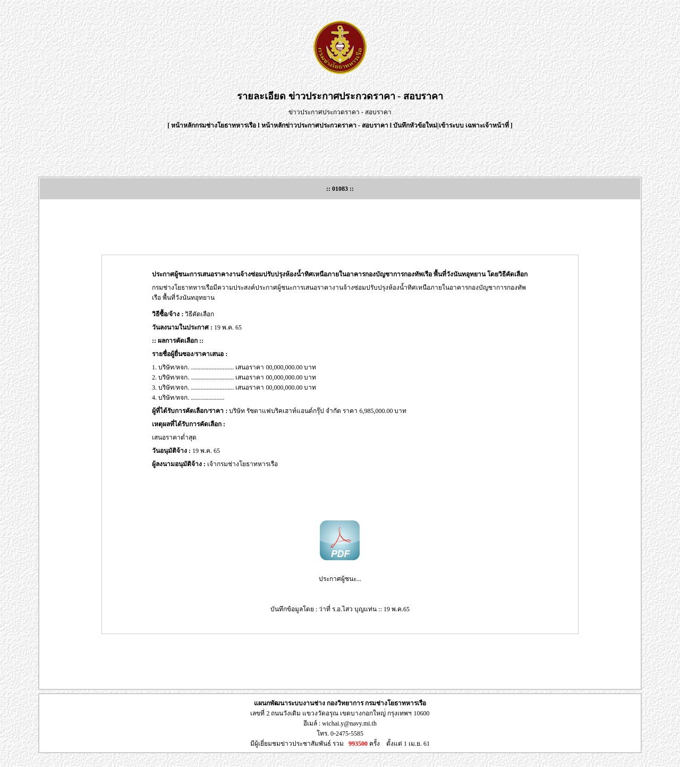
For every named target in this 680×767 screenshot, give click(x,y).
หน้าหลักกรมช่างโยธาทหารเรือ (213, 125)
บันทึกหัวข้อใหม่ (415, 125)
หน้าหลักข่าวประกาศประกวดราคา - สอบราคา (324, 125)
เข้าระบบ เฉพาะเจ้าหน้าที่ (475, 125)
